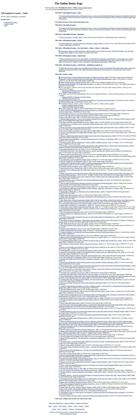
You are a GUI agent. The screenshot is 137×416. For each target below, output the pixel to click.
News (59, 409)
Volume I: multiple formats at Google (72, 105)
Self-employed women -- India (72, 13)
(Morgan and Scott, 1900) (78, 250)
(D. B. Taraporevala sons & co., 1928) (75, 213)
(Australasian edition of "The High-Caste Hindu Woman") (87, 100)
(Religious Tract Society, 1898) (74, 272)
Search (55, 406)
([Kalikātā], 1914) (72, 345)
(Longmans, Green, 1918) (74, 212)
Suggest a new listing (82, 403)
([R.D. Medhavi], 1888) (75, 334)
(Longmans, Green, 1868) (73, 166)
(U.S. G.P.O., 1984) (96, 60)
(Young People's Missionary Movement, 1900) (83, 283)
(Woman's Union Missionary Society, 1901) (78, 358)
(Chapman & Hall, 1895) (72, 235)
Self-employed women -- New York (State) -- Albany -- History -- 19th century (86, 48)
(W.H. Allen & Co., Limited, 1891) (83, 237)
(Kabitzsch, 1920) (86, 350)
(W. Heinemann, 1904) (73, 161)
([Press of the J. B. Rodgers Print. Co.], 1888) (81, 298)
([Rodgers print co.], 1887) (76, 318)
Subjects (81, 406)
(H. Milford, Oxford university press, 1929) (81, 244)
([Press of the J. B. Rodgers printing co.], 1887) (82, 259)
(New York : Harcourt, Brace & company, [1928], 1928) (80, 387)
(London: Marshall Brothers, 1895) (88, 79)
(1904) (68, 108)
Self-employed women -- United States (74, 55)
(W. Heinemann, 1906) (73, 257)
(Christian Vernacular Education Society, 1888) (88, 347)
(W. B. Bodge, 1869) (73, 230)
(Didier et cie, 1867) (82, 274)
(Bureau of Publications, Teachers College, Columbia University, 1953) (85, 142)
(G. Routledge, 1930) (89, 139)
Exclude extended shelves (84, 7)
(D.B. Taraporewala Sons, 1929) (87, 136)
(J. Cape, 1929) (69, 117)
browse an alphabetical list (60, 9)
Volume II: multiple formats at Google (73, 107)
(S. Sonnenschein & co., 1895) (90, 217)
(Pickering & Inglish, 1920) (85, 314)
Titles (75, 406)
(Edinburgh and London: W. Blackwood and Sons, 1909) (84, 77)
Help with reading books (56, 403)
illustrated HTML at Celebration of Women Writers (76, 97)
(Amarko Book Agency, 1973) (73, 154)
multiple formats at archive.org (70, 92)
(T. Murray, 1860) (91, 188)
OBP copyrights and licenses (68, 414)
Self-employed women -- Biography (73, 34)
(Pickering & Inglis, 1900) (94, 311)
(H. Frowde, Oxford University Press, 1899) (83, 124)
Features (64, 409)
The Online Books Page (68, 3)
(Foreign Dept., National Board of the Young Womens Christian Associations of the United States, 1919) (96, 355)
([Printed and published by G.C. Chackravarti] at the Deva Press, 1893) (89, 326)
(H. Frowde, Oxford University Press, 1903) (91, 341)
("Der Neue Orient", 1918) (84, 291)
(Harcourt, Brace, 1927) (71, 195)
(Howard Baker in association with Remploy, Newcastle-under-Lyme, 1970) (85, 196)
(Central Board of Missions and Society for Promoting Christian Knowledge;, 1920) (88, 183)
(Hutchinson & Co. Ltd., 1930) (72, 149)
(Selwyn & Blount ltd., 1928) (79, 207)
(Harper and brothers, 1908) (89, 262)
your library (14, 16)
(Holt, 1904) (70, 289)
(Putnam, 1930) (78, 132)
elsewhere (23, 16)
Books (54, 409)
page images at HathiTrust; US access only (74, 90)
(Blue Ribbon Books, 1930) (72, 303)
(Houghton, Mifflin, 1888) (81, 43)
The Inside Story (80, 409)
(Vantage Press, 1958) (73, 168)
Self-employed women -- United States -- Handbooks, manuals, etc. (83, 65)
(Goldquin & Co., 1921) (85, 338)
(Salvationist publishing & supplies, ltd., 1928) (85, 180)
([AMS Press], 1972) (70, 228)
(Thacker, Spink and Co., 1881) (79, 329)
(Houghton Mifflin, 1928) (91, 365)
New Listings (62, 406)
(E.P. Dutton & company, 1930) (91, 176)
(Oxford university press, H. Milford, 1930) (94, 127)
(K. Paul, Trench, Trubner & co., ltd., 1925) (87, 247)
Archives (71, 409)
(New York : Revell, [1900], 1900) (80, 131)
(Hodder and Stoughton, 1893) (89, 232)
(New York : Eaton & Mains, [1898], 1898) (97, 375)
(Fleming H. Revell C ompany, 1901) (79, 122)
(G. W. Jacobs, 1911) (97, 68)
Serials (87, 406)
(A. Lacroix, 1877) (96, 279)
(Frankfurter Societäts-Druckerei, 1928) (75, 382)
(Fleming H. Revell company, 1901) (79, 299)
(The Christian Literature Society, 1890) (96, 323)
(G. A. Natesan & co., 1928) (75, 205)
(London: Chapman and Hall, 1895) (75, 82)
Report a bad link (69, 403)
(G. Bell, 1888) (73, 368)
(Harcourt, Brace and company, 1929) (76, 115)
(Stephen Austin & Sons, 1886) (81, 370)
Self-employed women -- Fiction (72, 40)
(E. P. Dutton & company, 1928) (78, 203)
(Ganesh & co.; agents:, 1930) (93, 240)
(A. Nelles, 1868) (71, 37)
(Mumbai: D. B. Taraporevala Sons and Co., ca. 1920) (80, 84)
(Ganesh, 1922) (75, 159)
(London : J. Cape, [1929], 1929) (83, 372)
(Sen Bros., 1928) (82, 191)
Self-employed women (10, 22)
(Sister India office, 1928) (96, 146)
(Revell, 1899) (70, 353)
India (5, 25)
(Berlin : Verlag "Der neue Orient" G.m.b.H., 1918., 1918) (92, 378)
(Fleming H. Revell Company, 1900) (81, 113)
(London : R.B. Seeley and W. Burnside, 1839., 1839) (82, 255)
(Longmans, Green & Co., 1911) (79, 156)
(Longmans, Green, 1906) (74, 336)
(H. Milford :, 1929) (76, 225)
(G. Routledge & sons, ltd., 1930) (92, 252)
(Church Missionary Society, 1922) (77, 186)
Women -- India (8, 24)
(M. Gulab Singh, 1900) (77, 170)
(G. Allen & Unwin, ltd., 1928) (92, 110)
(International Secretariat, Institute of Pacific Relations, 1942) (85, 362)
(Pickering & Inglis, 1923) (83, 308)
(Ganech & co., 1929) (90, 208)
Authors (70, 406)
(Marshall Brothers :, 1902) (98, 265)
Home (50, 406)
